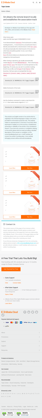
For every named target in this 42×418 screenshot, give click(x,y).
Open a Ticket (9, 294)
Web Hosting (13, 364)
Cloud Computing (15, 383)
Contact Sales (17, 283)
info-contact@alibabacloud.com (26, 243)
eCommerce (4, 364)
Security (20, 364)
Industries (23, 383)
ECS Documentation (14, 372)
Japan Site (4, 372)
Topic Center (5, 383)
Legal (24, 406)
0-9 (9, 396)
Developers (30, 383)
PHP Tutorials (21, 385)
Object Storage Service (33, 361)
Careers (3, 406)
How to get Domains (27, 372)
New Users (28, 375)
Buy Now (29, 168)
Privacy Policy (18, 406)
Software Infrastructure (8, 375)
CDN (17, 361)
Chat (6, 283)
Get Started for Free (11, 269)
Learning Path (20, 375)
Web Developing (6, 385)
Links (36, 406)
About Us (9, 406)
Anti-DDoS (23, 361)
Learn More (12, 168)
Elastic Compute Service (8, 361)
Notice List (30, 406)
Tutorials (14, 385)
